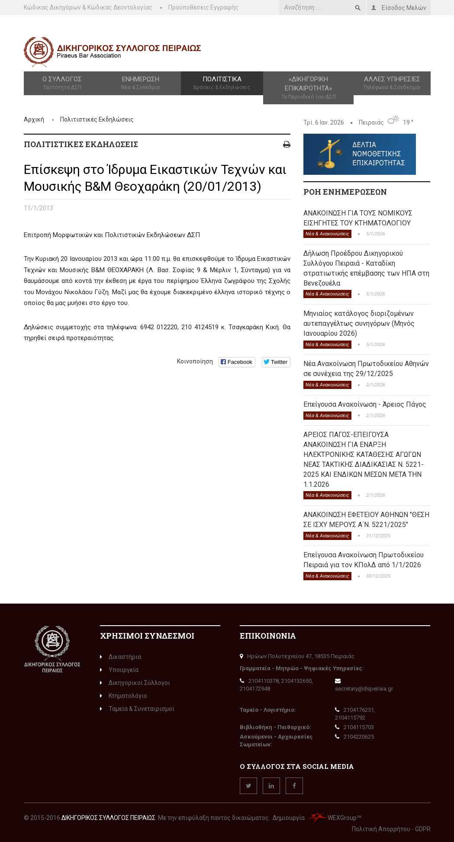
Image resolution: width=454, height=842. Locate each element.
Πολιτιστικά (222, 83)
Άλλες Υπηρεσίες (392, 83)
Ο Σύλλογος (62, 83)
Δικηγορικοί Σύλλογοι (135, 682)
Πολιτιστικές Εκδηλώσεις (97, 119)
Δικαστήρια (120, 656)
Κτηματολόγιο (123, 695)
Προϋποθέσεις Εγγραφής (203, 7)
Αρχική (34, 119)
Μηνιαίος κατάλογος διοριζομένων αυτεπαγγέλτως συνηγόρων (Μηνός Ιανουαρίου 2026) (359, 323)
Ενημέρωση (141, 83)
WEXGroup (331, 817)
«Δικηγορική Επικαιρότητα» (308, 88)
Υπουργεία (119, 669)
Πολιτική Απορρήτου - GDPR (391, 829)
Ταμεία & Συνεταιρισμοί (137, 708)
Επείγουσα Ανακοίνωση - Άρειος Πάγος (364, 404)
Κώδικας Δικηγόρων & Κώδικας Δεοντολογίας (88, 7)
